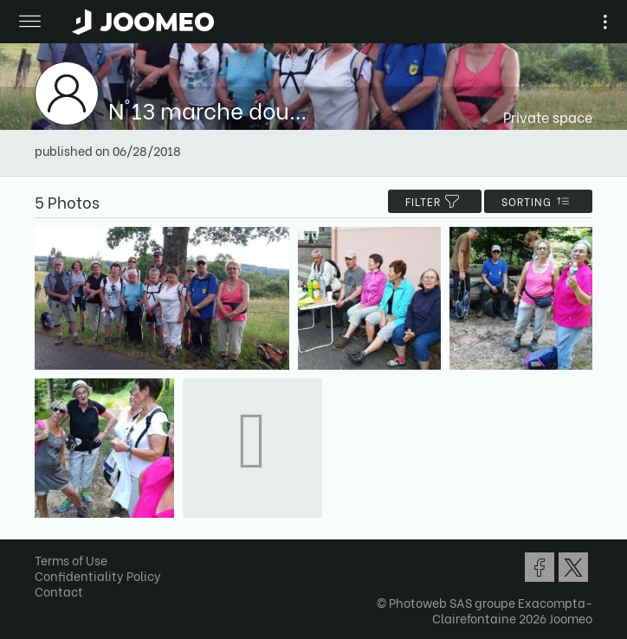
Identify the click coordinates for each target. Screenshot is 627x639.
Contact (59, 591)
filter (434, 201)
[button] (46, 549)
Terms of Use (71, 560)
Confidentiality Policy (98, 575)
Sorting (538, 201)
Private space (547, 116)
